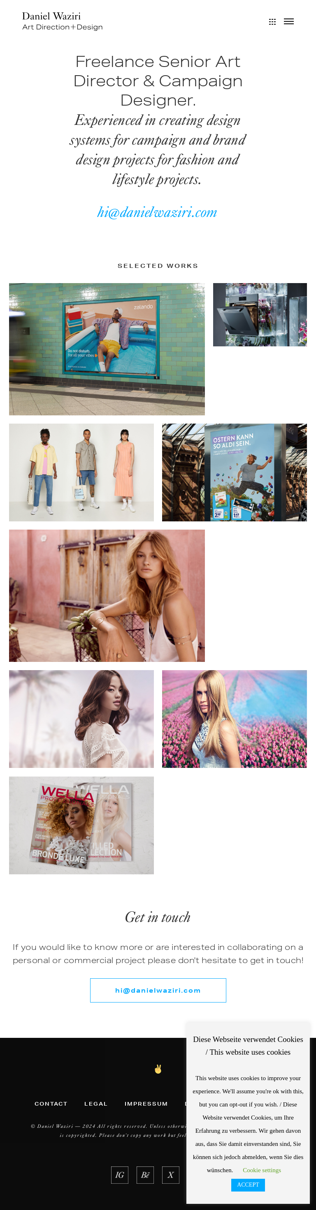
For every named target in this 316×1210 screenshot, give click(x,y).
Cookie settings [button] (262, 1170)
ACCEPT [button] (248, 1185)
